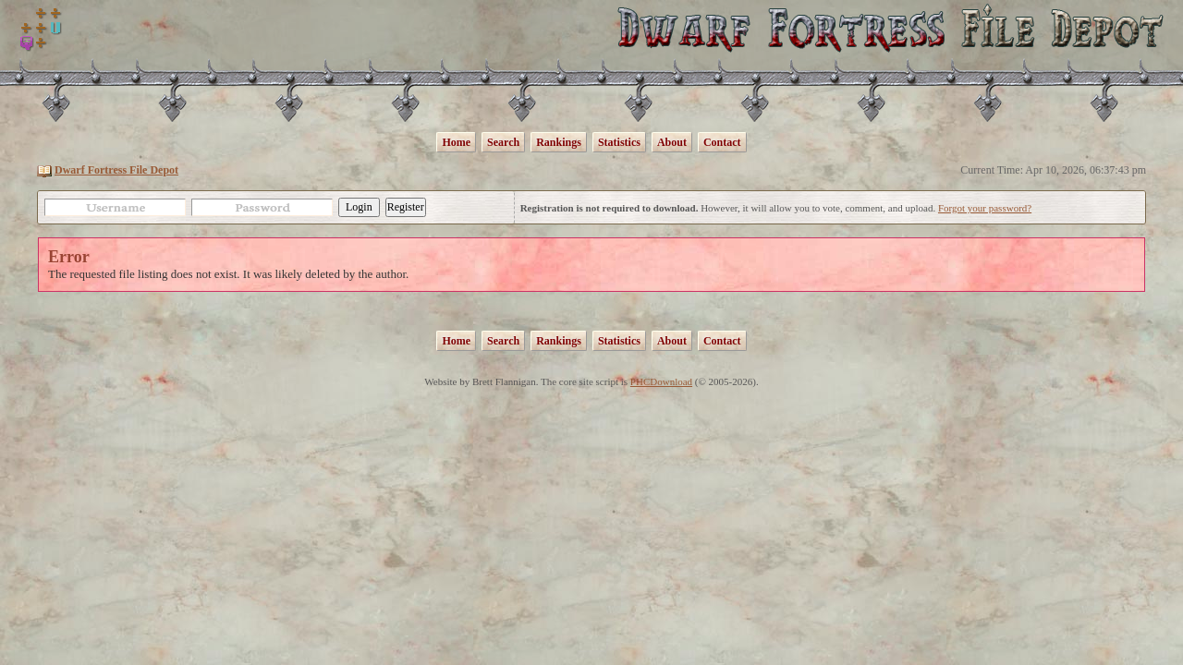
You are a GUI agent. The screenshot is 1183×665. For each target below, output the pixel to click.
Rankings (558, 142)
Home (456, 142)
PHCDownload (661, 381)
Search (503, 142)
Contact (722, 142)
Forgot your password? (984, 207)
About (672, 142)
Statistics (619, 142)
